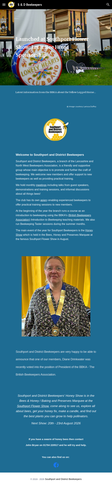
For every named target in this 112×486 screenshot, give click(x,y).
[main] (56, 47)
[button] (4, 4)
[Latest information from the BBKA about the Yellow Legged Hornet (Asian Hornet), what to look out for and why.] (56, 92)
